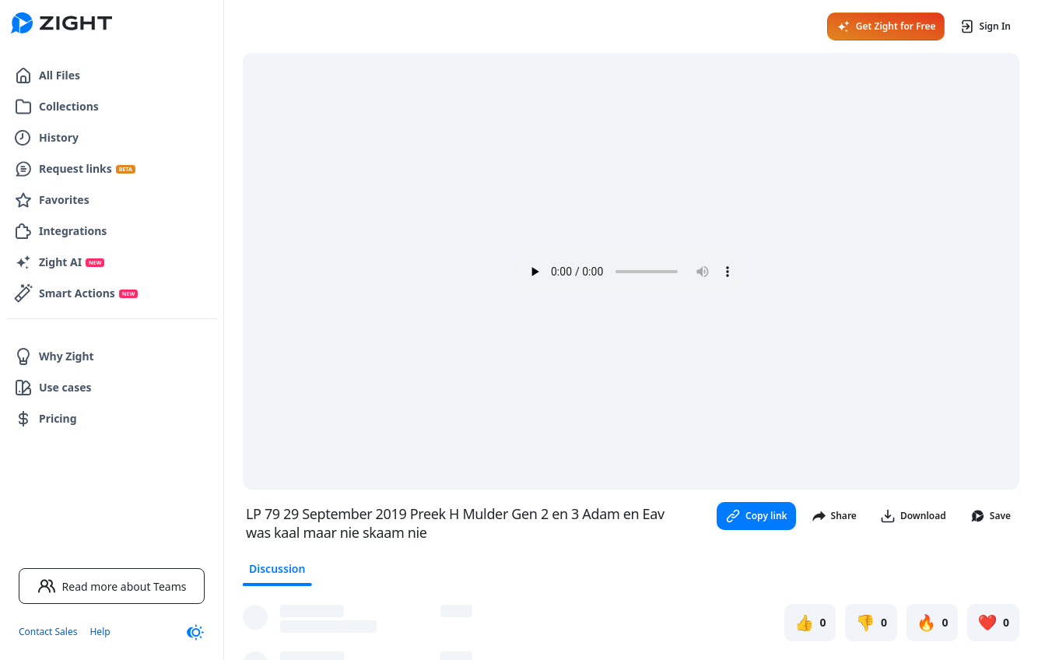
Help (99, 631)
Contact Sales (48, 631)
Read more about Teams (112, 586)
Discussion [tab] (277, 568)
